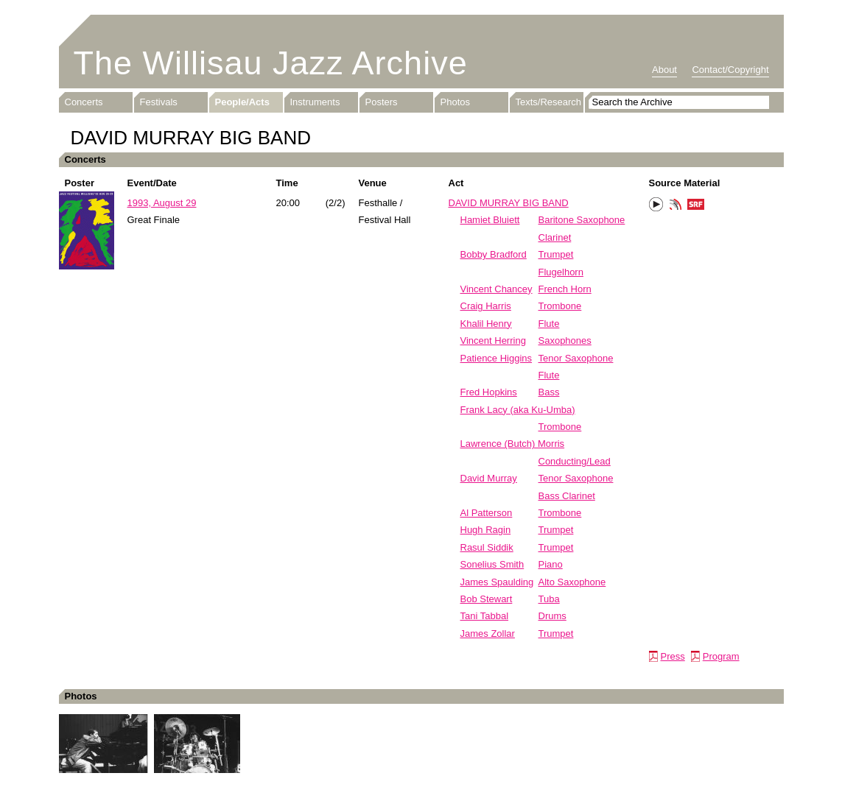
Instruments (315, 101)
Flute (549, 323)
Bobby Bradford (493, 254)
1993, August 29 (162, 202)
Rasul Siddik (486, 547)
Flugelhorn (560, 272)
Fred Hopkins (488, 392)
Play (656, 204)
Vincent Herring (493, 340)
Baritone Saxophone (581, 219)
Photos (455, 101)
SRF (696, 206)
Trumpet (556, 254)
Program (721, 656)
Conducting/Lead (574, 461)
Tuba (549, 598)
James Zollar (487, 633)
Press (673, 656)
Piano (550, 564)
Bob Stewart (486, 598)
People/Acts (242, 101)
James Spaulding (497, 581)
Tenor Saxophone (576, 358)
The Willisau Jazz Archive (271, 63)
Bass (549, 392)
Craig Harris (485, 305)
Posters (381, 101)
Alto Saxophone (572, 581)
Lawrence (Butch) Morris (512, 443)
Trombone (560, 305)
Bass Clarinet (566, 495)
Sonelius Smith (492, 564)
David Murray (488, 478)
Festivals (159, 101)
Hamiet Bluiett (490, 219)
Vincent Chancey (496, 288)
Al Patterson (486, 512)
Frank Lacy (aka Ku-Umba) (517, 409)
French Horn (565, 288)
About (664, 69)
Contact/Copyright (730, 69)
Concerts (84, 101)
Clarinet (555, 237)
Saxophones (565, 340)
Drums (552, 615)
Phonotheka (675, 206)
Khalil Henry (486, 323)
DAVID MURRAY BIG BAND (509, 202)
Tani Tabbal (484, 615)
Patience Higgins (496, 358)
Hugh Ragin (485, 529)
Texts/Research (549, 101)
